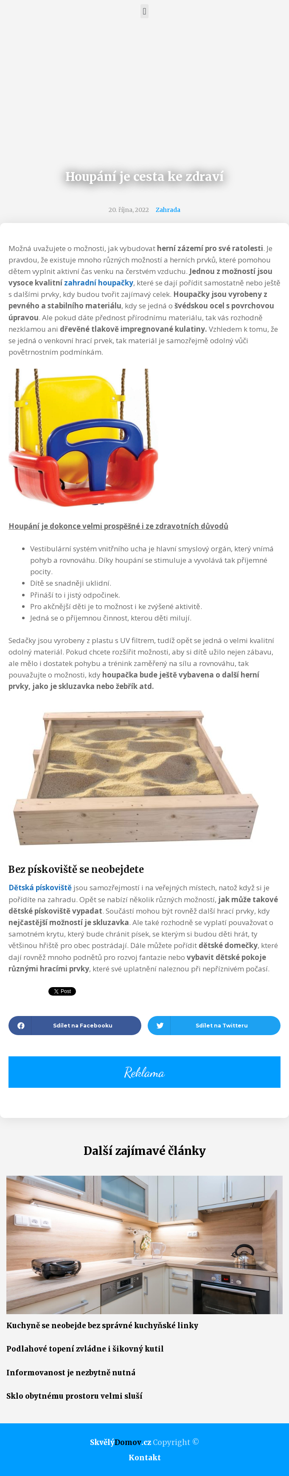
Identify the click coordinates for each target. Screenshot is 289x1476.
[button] (144, 11)
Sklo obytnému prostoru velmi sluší (74, 1396)
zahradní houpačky (98, 283)
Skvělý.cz (120, 1442)
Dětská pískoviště (40, 887)
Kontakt (145, 1457)
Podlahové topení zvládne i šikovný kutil (85, 1349)
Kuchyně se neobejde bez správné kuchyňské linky (102, 1325)
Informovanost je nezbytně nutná (70, 1372)
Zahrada (168, 210)
